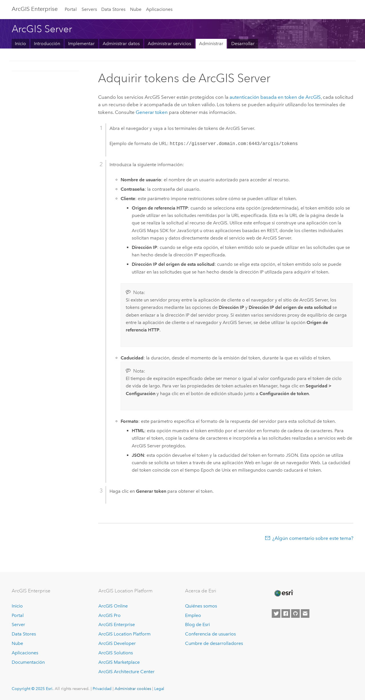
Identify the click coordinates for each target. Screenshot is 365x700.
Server (18, 624)
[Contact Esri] (305, 613)
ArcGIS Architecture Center (126, 671)
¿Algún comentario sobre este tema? (312, 538)
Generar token (152, 112)
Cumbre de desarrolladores (214, 643)
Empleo (193, 615)
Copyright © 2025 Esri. (33, 688)
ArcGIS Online (113, 606)
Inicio (20, 43)
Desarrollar (243, 43)
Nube (135, 9)
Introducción (47, 43)
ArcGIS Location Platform (124, 634)
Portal (71, 9)
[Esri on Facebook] (285, 613)
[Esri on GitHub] (295, 613)
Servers (89, 9)
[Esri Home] (283, 593)
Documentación (28, 662)
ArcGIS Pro (109, 615)
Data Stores (113, 9)
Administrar (211, 43)
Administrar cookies (133, 688)
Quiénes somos (201, 606)
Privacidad (102, 688)
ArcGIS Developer (117, 643)
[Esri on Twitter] (276, 613)
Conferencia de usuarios (210, 634)
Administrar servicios (169, 43)
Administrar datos (121, 43)
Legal (159, 688)
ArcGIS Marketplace (119, 662)
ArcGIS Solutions (115, 652)
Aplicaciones (159, 9)
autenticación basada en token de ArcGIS (275, 97)
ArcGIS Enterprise (35, 8)
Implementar (81, 43)
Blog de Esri (197, 624)
